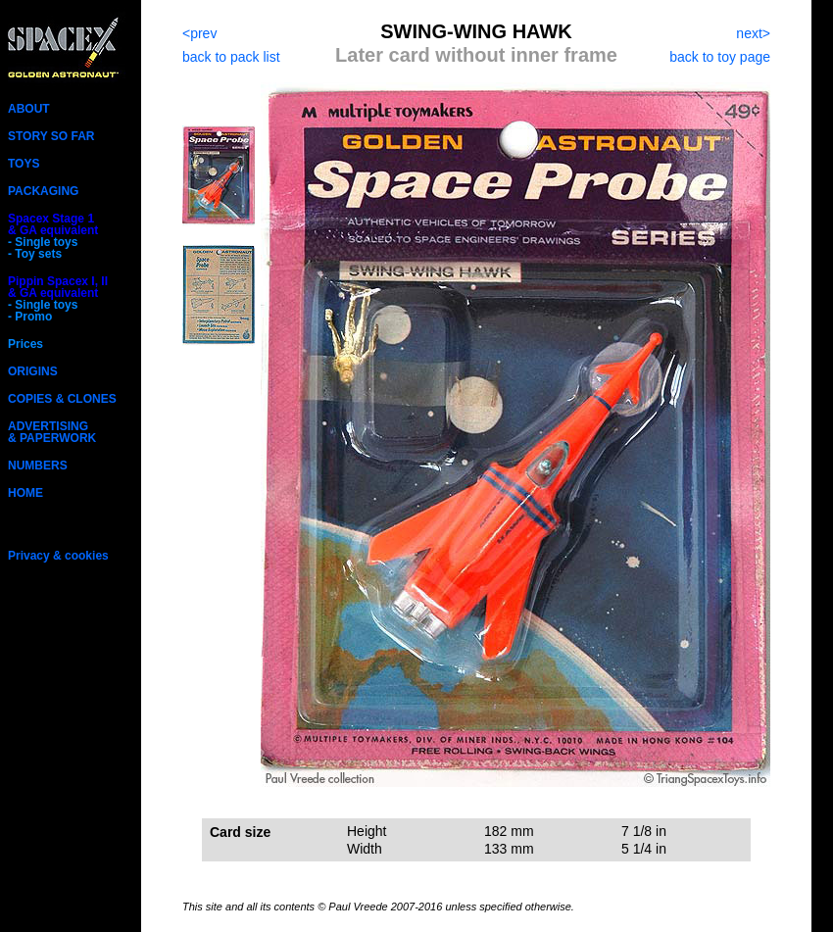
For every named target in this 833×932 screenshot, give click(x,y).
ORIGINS (33, 371)
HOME (25, 493)
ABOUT (29, 109)
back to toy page (719, 57)
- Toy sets (35, 254)
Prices (25, 344)
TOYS (23, 164)
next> (753, 33)
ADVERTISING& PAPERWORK (52, 432)
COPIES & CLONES (62, 399)
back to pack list (231, 57)
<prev (199, 33)
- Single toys (42, 242)
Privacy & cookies (58, 556)
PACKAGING (43, 191)
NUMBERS (38, 465)
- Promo (30, 316)
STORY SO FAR (51, 136)
